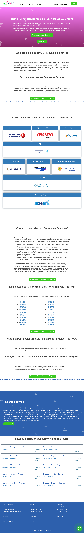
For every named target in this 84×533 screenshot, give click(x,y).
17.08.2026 (23, 314)
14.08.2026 (23, 309)
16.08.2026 (23, 312)
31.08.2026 (51, 312)
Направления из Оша (30, 3)
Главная (32, 504)
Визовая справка (7, 514)
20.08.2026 (23, 319)
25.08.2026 (51, 303)
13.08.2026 (23, 307)
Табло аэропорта (34, 516)
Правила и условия (8, 504)
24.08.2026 (51, 301)
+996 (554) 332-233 (62, 506)
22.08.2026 (23, 322)
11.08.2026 (23, 304)
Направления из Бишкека (22, 3)
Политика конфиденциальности (12, 506)
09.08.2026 (23, 301)
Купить (74, 3)
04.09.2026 (51, 319)
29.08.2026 (51, 309)
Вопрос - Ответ (7, 519)
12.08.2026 (23, 306)
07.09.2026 (51, 324)
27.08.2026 (51, 306)
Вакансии (6, 524)
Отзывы (32, 521)
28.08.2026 (51, 307)
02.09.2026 (51, 316)
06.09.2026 (51, 322)
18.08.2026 (23, 316)
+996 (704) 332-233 (62, 511)
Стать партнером (8, 521)
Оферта (5, 516)
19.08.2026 (23, 317)
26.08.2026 (51, 304)
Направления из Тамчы (38, 3)
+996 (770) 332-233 (62, 509)
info (60, 519)
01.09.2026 (51, 314)
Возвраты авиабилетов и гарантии (12, 511)
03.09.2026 (51, 317)
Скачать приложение (63, 3)
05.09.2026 (51, 320)
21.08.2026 (23, 320)
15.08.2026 (23, 311)
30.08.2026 (51, 311)
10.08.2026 (23, 303)
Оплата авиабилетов (9, 509)
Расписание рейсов (56, 3)
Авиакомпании (48, 2)
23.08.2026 (23, 324)
